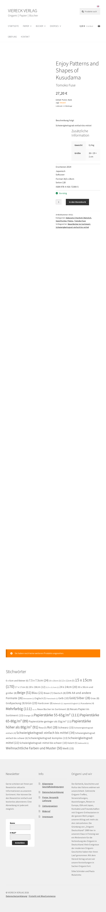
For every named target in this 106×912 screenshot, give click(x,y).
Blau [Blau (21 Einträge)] (37, 693)
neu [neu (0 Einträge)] (34, 709)
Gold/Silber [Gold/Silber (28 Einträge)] (79, 698)
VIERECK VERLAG (22, 10)
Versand (63, 103)
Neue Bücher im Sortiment (79, 224)
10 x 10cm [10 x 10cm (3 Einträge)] (55, 680)
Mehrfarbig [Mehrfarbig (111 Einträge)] (19, 708)
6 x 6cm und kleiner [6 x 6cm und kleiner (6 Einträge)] (17, 680)
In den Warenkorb (77, 202)
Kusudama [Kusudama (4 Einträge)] (87, 703)
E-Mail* (13, 833)
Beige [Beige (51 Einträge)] (24, 692)
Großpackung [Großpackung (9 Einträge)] (15, 703)
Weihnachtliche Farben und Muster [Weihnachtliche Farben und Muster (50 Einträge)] (34, 748)
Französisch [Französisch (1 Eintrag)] (52, 698)
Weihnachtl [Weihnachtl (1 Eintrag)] (83, 743)
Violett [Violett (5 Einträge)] (72, 743)
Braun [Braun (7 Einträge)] (48, 693)
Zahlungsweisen (50, 806)
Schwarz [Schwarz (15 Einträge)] (66, 727)
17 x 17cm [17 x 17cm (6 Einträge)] (21, 687)
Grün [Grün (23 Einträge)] (31, 703)
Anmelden (20, 842)
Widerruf (46, 811)
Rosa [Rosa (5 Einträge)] (43, 727)
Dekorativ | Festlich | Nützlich (78, 218)
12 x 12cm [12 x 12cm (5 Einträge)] (68, 680)
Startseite (13, 26)
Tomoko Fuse (80, 221)
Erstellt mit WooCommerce (42, 896)
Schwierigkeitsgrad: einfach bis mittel (72, 227)
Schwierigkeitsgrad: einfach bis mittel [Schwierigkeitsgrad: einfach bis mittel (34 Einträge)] (45, 733)
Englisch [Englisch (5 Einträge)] (40, 698)
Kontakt (25, 36)
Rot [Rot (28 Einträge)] (52, 727)
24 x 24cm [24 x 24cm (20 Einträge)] (68, 687)
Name (12, 823)
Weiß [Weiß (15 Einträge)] (68, 748)
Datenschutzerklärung (53, 792)
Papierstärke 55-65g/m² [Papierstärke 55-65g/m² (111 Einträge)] (57, 715)
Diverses (54, 26)
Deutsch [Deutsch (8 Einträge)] (59, 693)
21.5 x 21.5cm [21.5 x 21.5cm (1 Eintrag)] (52, 687)
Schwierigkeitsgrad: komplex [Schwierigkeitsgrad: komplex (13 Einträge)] (47, 738)
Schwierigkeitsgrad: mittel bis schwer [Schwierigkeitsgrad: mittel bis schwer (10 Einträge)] (43, 743)
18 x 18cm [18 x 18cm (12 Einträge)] (37, 687)
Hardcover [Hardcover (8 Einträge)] (45, 703)
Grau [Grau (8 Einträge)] (95, 698)
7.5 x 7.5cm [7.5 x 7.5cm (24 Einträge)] (39, 680)
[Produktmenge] (59, 202)
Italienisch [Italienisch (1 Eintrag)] (58, 703)
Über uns (12, 36)
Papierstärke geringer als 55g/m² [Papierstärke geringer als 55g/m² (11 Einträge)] (50, 721)
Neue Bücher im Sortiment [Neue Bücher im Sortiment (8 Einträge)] (53, 709)
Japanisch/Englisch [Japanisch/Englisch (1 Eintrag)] (71, 703)
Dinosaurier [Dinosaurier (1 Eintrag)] (28, 698)
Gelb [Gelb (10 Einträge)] (63, 698)
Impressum (47, 816)
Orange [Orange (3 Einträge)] (28, 715)
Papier (26, 26)
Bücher (39, 26)
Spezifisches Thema (64, 221)
